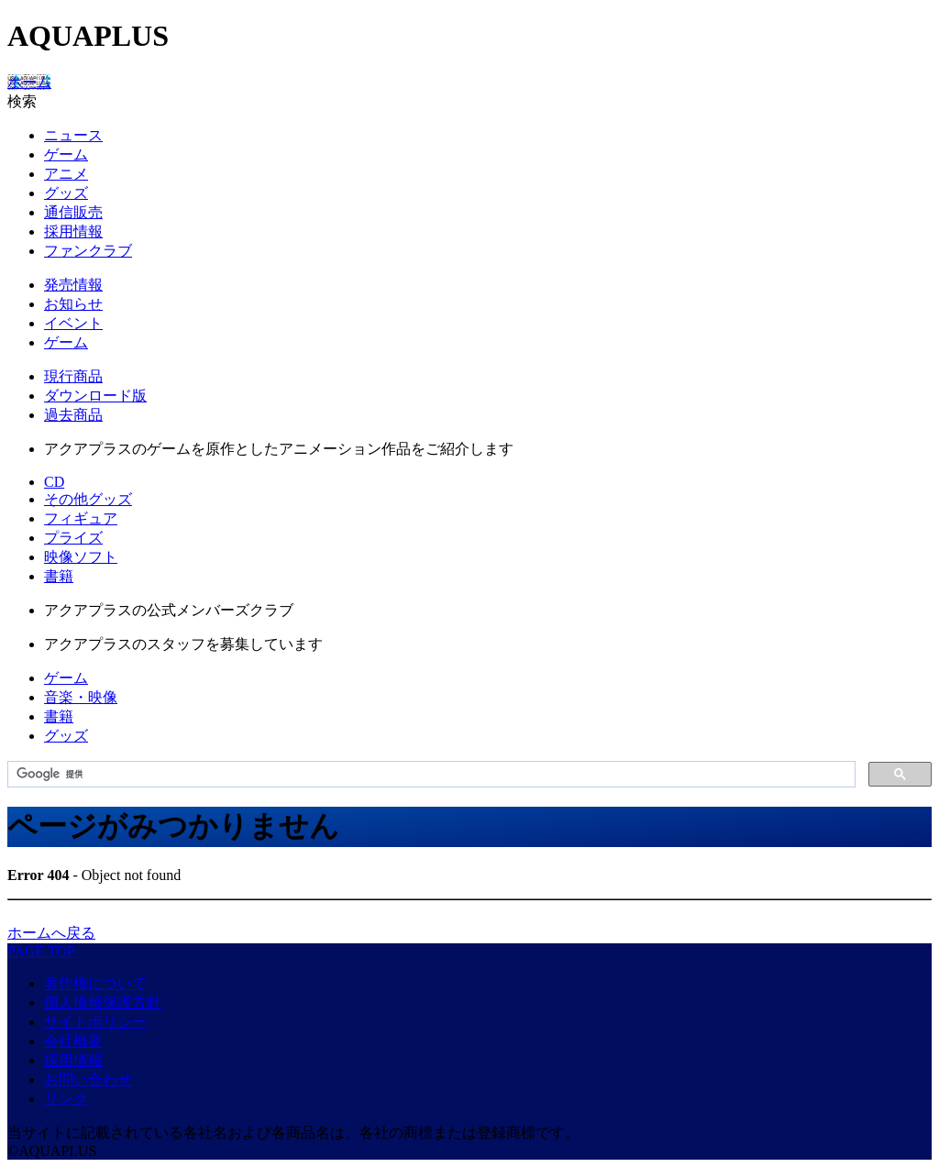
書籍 (58, 576)
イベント (73, 323)
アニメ (66, 174)
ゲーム (66, 154)
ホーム (29, 82)
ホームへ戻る (51, 933)
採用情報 (73, 231)
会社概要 (73, 1041)
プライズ (73, 537)
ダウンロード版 (95, 395)
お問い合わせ (88, 1079)
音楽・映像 (80, 697)
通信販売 (73, 212)
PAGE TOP (41, 951)
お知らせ (73, 304)
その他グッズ (88, 499)
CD (54, 482)
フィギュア (80, 518)
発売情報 (73, 284)
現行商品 (73, 376)
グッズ (66, 193)
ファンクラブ (88, 251)
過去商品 (73, 415)
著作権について (95, 983)
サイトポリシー (95, 1021)
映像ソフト (80, 557)
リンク (66, 1098)
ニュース (73, 135)
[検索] (430, 774)
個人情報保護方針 (102, 1002)
